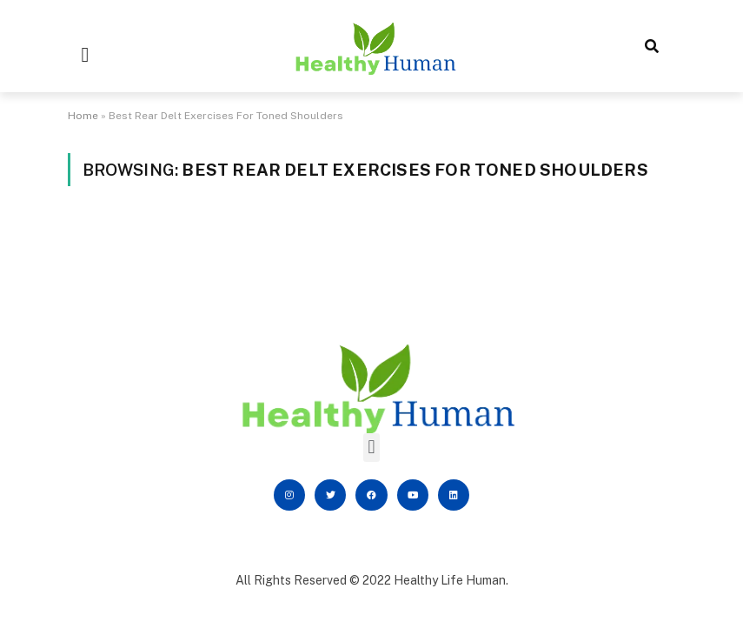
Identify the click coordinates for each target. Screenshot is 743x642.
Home (83, 116)
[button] (85, 54)
